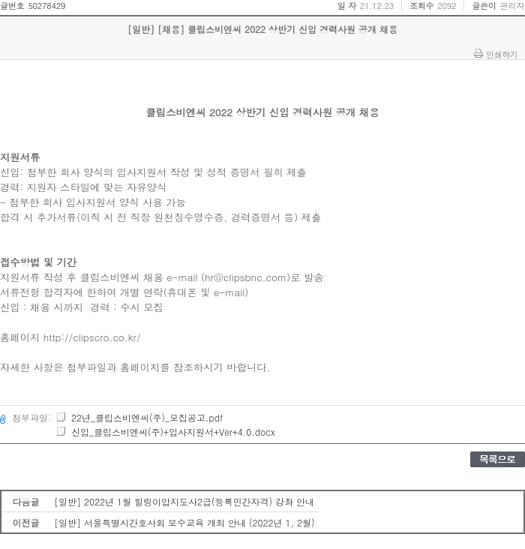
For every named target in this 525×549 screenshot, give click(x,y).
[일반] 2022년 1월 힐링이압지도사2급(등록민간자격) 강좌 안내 (184, 501)
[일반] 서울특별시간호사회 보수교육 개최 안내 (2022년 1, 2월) (184, 522)
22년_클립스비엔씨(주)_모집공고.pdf (139, 417)
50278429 (46, 5)
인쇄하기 (502, 54)
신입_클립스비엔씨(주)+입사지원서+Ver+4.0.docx (165, 431)
